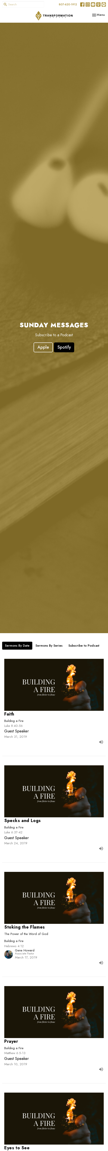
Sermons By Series (49, 645)
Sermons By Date (17, 645)
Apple (43, 347)
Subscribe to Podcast (83, 645)
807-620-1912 (68, 4)
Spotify (64, 347)
